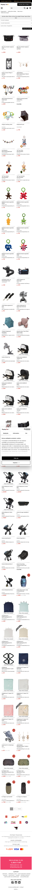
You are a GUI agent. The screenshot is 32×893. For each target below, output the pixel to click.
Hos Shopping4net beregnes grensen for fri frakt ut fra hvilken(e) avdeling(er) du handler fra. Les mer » (16, 836)
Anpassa (16, 462)
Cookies (18, 875)
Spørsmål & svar (12, 874)
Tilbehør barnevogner (5, 12)
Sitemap (21, 887)
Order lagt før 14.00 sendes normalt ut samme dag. (16, 841)
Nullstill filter (27, 28)
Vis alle (19, 809)
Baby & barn (20, 11)
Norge (16, 889)
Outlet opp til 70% (6, 1)
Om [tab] (26, 433)
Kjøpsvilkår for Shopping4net (11, 877)
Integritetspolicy (25, 875)
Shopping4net (3, 11)
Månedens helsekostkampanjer (22, 1)
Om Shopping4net (24, 877)
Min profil (5, 874)
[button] (30, 8)
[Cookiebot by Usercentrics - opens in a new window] (24, 429)
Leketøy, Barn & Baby (12, 11)
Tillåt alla (16, 458)
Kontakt (5, 875)
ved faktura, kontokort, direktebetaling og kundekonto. (16, 845)
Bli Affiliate (11, 875)
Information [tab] (16, 433)
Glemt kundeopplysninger (24, 874)
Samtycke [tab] (5, 433)
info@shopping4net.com (16, 867)
